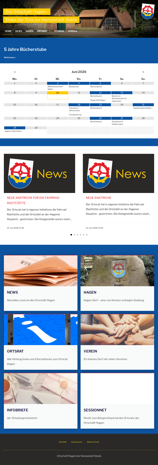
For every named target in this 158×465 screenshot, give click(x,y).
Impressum (76, 442)
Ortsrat (43, 31)
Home (8, 31)
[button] (71, 235)
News (18, 31)
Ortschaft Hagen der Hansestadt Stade (79, 456)
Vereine (72, 31)
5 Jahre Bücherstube (25, 49)
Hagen (29, 31)
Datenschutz (93, 442)
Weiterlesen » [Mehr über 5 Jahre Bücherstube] (10, 57)
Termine (59, 31)
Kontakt (63, 442)
